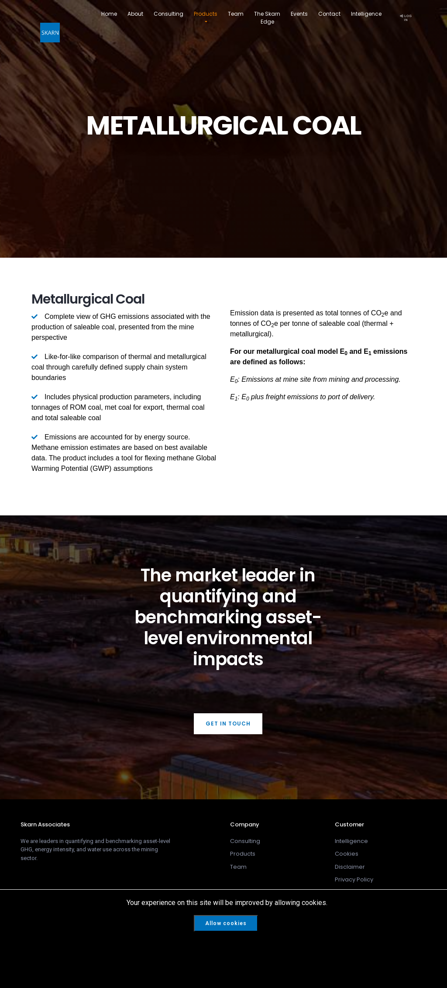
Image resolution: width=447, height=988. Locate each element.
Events (299, 13)
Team (236, 13)
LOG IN (406, 17)
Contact (329, 13)
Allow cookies (226, 923)
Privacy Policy (354, 879)
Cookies (346, 854)
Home (109, 13)
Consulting (168, 13)
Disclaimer (350, 867)
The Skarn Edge (267, 17)
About (135, 13)
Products (205, 13)
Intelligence (366, 13)
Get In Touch (228, 723)
